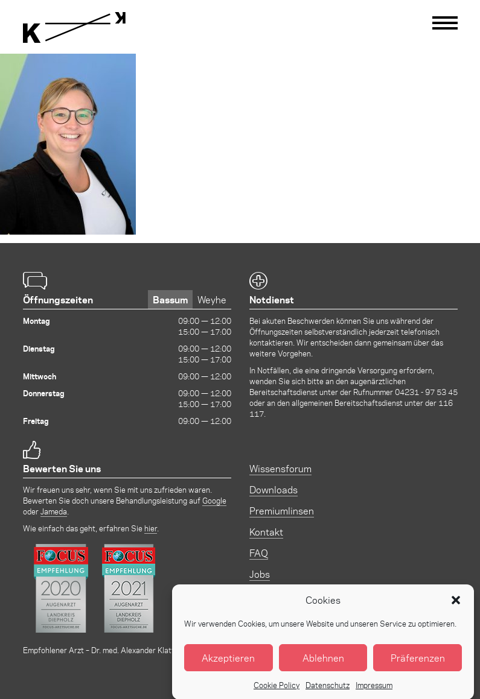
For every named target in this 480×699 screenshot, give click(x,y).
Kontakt (266, 531)
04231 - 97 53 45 (426, 392)
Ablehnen (323, 665)
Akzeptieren (228, 665)
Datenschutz (328, 693)
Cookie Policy (276, 693)
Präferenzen (418, 665)
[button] (456, 608)
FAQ (258, 552)
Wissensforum (280, 468)
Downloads (273, 489)
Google (214, 500)
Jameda (53, 511)
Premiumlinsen (281, 510)
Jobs (259, 574)
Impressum (374, 693)
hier (150, 528)
